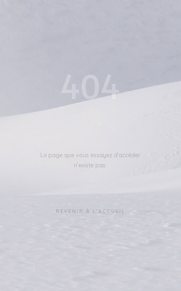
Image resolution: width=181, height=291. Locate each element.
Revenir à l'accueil (90, 211)
